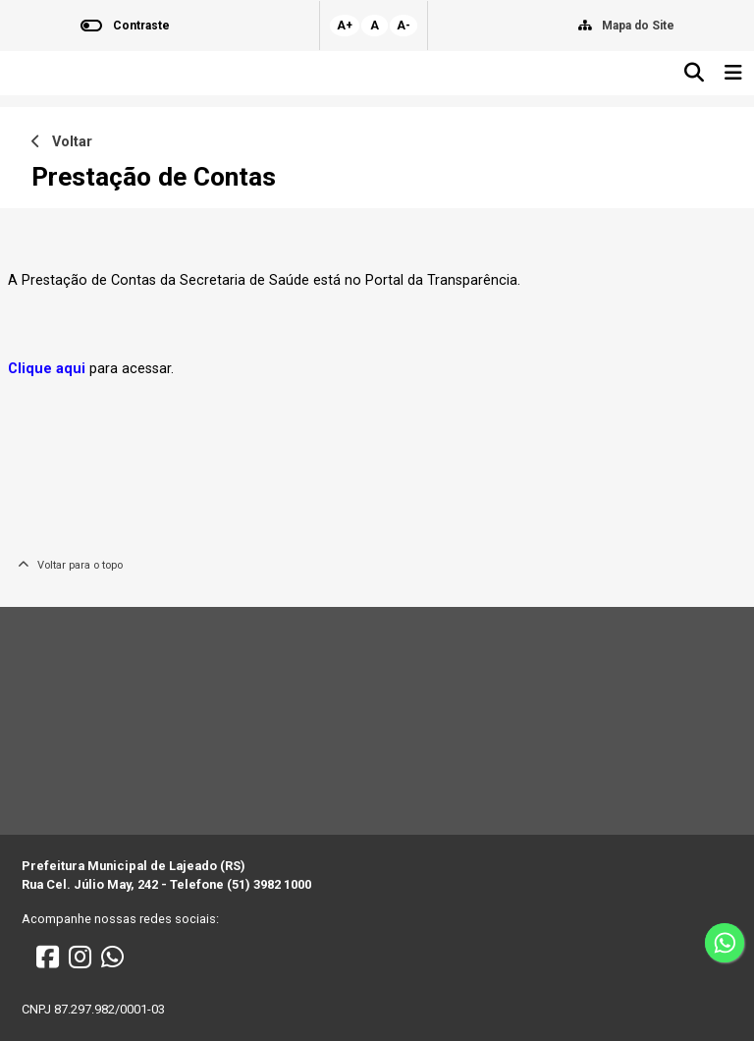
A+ (344, 25)
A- (403, 25)
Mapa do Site (638, 25)
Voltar (61, 142)
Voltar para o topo (70, 565)
